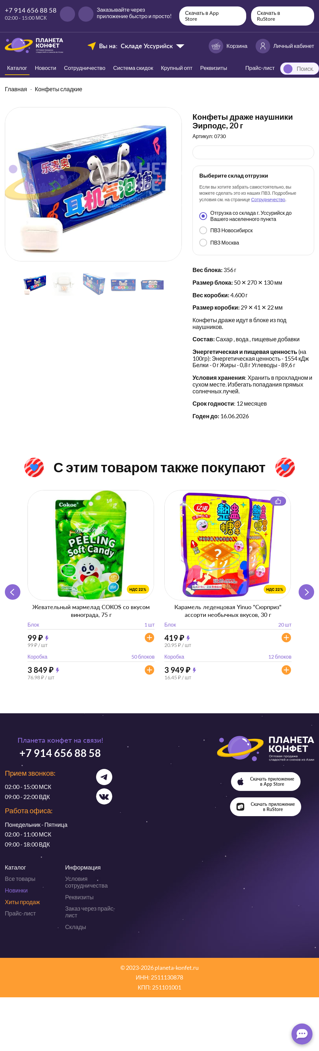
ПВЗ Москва (219, 242)
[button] (306, 592)
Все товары (20, 878)
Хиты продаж (22, 901)
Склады (75, 926)
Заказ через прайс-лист (90, 912)
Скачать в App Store (202, 16)
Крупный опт (176, 67)
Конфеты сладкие (58, 89)
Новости (45, 67)
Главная (16, 89)
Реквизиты (213, 67)
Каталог (17, 67)
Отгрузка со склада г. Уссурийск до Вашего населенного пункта (245, 216)
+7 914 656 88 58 (31, 10)
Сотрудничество (84, 67)
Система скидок (133, 67)
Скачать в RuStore (268, 16)
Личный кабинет (285, 46)
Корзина (228, 46)
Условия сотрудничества (86, 882)
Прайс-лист (20, 913)
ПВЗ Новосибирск (226, 230)
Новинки (16, 890)
